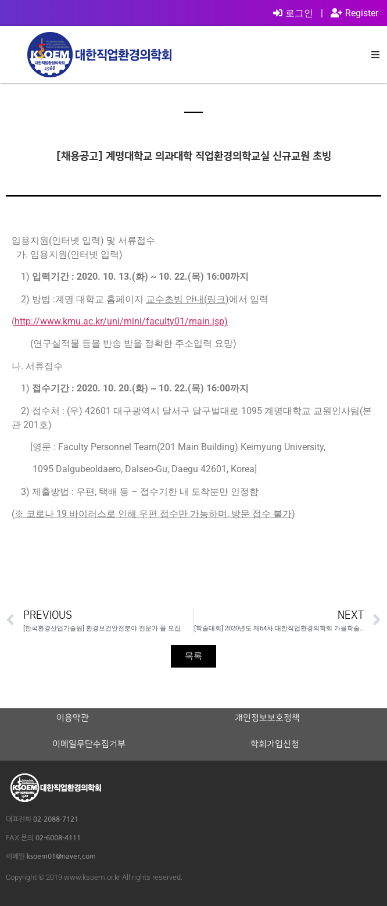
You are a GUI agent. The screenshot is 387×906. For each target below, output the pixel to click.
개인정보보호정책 (267, 718)
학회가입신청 (274, 744)
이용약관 (72, 718)
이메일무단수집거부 (89, 744)
